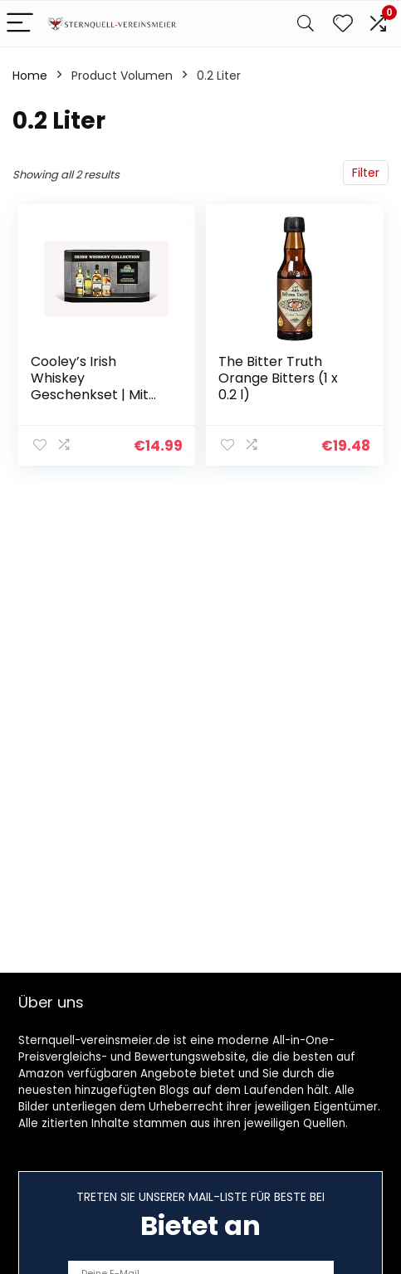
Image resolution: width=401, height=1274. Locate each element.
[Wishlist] (343, 23)
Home (29, 75)
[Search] (305, 24)
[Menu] (20, 24)
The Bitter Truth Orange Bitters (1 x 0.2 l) (278, 378)
